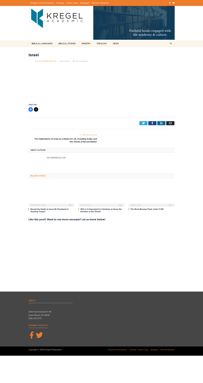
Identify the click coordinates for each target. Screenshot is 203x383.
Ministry (86, 44)
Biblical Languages (42, 44)
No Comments (80, 61)
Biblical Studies (67, 44)
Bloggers (85, 3)
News (116, 44)
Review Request (100, 3)
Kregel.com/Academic (42, 3)
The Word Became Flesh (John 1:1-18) (147, 209)
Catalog (60, 3)
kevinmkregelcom (47, 61)
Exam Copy (72, 3)
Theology (102, 44)
